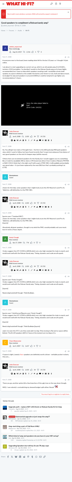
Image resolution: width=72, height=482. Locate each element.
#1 (69, 57)
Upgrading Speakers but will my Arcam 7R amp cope (29, 446)
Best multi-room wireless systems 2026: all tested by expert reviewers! (33, 14)
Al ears (16, 450)
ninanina (19, 440)
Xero (22, 354)
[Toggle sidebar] (64, 3)
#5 (69, 248)
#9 (69, 380)
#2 (69, 146)
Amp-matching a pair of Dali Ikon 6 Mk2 (24, 426)
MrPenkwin (12, 419)
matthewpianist (20, 430)
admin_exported (8, 25)
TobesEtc (12, 409)
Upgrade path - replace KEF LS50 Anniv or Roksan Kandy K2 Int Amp (35, 407)
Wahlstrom (12, 428)
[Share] (65, 57)
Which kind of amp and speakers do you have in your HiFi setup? (34, 436)
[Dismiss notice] (68, 12)
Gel (10, 438)
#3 (69, 184)
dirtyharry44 (13, 448)
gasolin (16, 411)
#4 (69, 213)
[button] (3, 4)
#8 (69, 351)
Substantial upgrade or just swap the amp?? (33, 417)
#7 (69, 310)
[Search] (69, 3)
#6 (69, 276)
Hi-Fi (26, 409)
